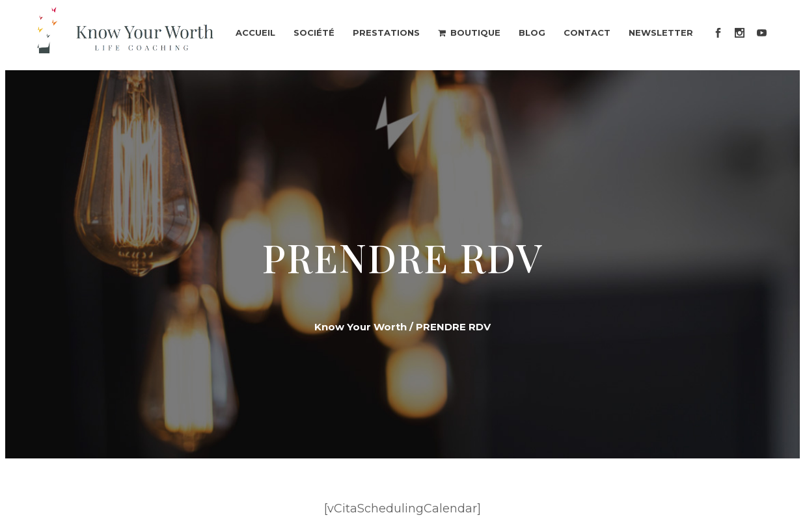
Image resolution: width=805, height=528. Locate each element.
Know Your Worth (360, 327)
